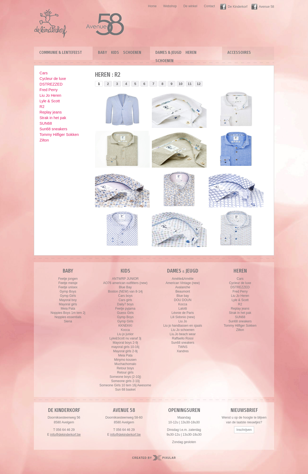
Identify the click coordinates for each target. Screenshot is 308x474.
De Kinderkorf (237, 7)
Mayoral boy (68, 300)
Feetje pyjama (125, 308)
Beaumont (182, 291)
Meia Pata (68, 308)
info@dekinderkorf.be (65, 434)
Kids (115, 52)
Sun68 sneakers (53, 129)
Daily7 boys (125, 304)
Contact (209, 6)
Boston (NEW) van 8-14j (125, 291)
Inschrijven (244, 430)
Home (152, 6)
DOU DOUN (182, 300)
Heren (190, 52)
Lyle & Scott (50, 101)
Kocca (125, 330)
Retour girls (125, 372)
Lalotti (182, 308)
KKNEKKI (125, 325)
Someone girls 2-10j (125, 381)
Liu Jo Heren (50, 95)
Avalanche (182, 287)
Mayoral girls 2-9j (125, 351)
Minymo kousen (125, 360)
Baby (102, 52)
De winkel (190, 6)
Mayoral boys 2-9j (125, 343)
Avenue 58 (266, 7)
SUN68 (46, 123)
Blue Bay (125, 287)
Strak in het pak (53, 118)
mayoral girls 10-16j (125, 347)
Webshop (170, 6)
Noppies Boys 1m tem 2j (67, 313)
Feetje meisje (67, 283)
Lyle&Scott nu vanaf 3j (125, 338)
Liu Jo (182, 321)
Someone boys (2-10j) (125, 377)
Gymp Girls (68, 296)
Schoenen (132, 52)
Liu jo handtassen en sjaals (182, 325)
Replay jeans (51, 112)
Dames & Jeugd (168, 52)
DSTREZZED (51, 84)
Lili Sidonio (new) (183, 317)
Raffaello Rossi (182, 338)
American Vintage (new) (183, 283)
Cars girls (125, 300)
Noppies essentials (67, 317)
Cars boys (125, 296)
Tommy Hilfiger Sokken (59, 134)
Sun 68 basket (125, 389)
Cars (44, 73)
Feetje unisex (67, 287)
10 (180, 84)
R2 (42, 106)
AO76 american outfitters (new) (125, 283)
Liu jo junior (125, 334)
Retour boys (125, 368)
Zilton (44, 140)
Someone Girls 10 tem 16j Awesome (125, 385)
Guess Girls (125, 313)
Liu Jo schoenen (182, 330)
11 (189, 84)
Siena (68, 321)
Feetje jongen (68, 279)
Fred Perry (49, 90)
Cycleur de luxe (53, 78)
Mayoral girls (68, 304)
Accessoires (239, 52)
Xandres (183, 351)
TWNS (182, 347)
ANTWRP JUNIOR (125, 279)
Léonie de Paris (183, 313)
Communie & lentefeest (60, 52)
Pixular (169, 457)
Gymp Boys (68, 291)
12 (198, 84)
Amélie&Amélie (183, 279)
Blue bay (182, 296)
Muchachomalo (125, 364)
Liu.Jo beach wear (183, 334)
